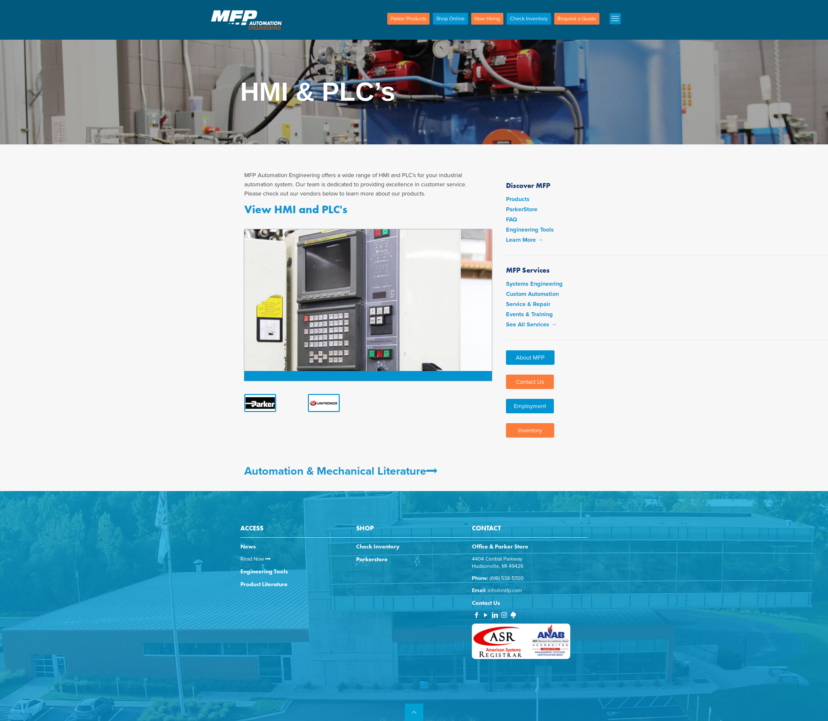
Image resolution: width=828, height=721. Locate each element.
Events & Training (529, 314)
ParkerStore (521, 209)
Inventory (530, 430)
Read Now (255, 559)
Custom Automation (532, 294)
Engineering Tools (530, 229)
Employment (530, 406)
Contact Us (530, 381)
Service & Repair (528, 304)
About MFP (530, 357)
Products (518, 199)
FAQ (511, 219)
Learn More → (524, 239)
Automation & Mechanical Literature (340, 471)
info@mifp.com (505, 590)
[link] (262, 403)
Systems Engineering (534, 283)
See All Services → (531, 324)
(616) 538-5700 (507, 578)
